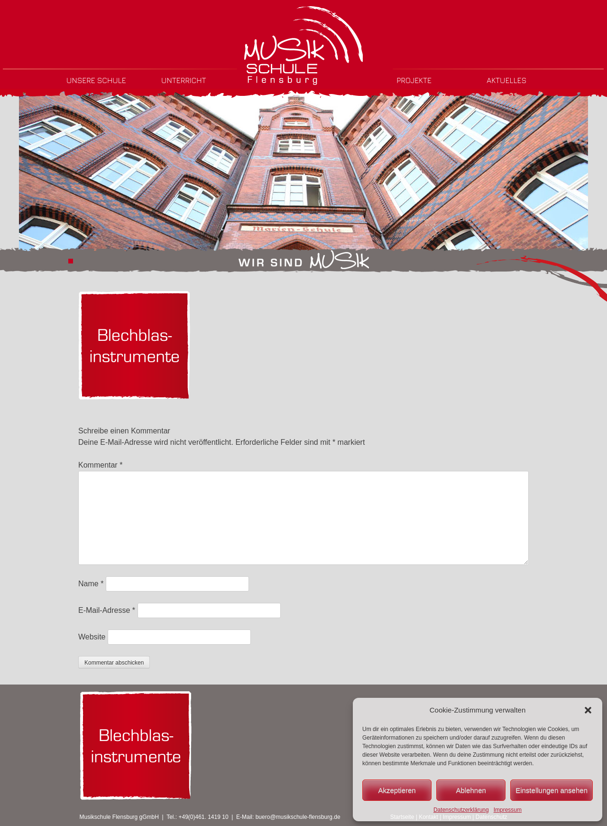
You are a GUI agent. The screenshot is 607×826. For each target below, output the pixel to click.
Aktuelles (506, 80)
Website (92, 637)
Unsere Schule (96, 80)
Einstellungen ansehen (551, 790)
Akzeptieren (396, 790)
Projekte (414, 80)
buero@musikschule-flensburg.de (298, 817)
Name (90, 584)
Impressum (508, 810)
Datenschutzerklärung (461, 810)
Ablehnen (471, 790)
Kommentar (100, 465)
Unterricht (183, 80)
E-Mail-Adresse (106, 610)
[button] (588, 710)
